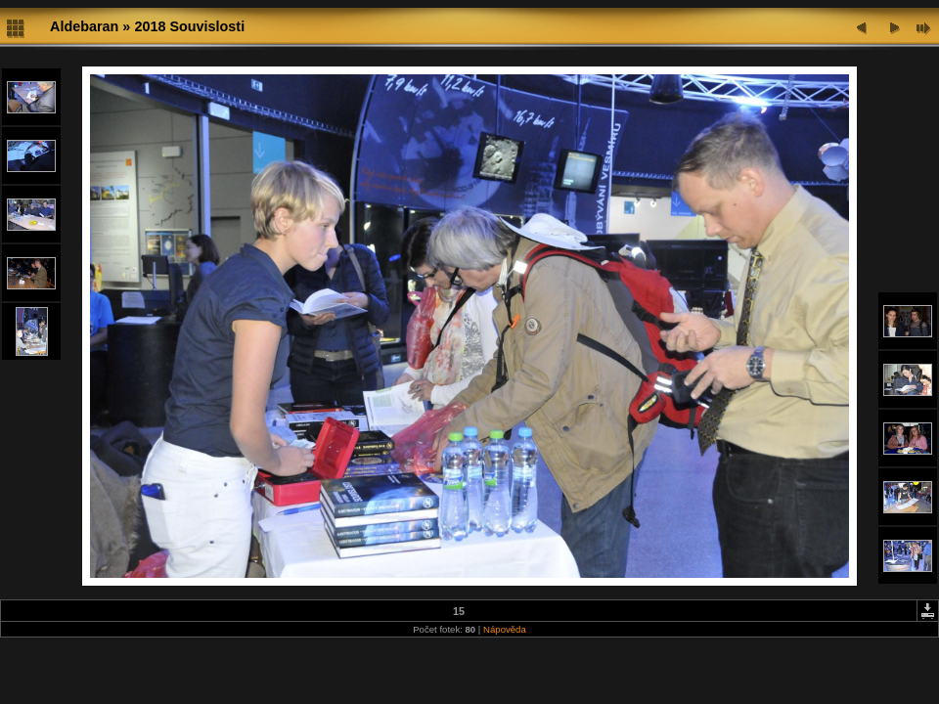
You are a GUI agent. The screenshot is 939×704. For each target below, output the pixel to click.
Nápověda (504, 629)
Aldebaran (84, 26)
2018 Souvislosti (189, 26)
